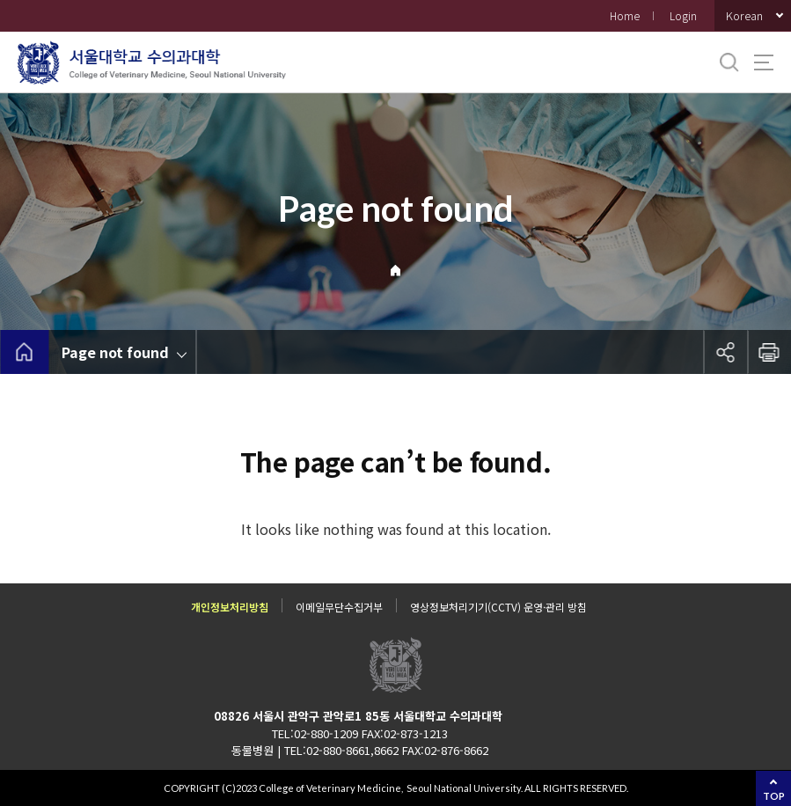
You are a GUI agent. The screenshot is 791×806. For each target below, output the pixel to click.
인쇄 (769, 352)
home (24, 352)
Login (683, 15)
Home (625, 15)
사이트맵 (763, 62)
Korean (744, 15)
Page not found (115, 352)
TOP (774, 796)
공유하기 (725, 352)
